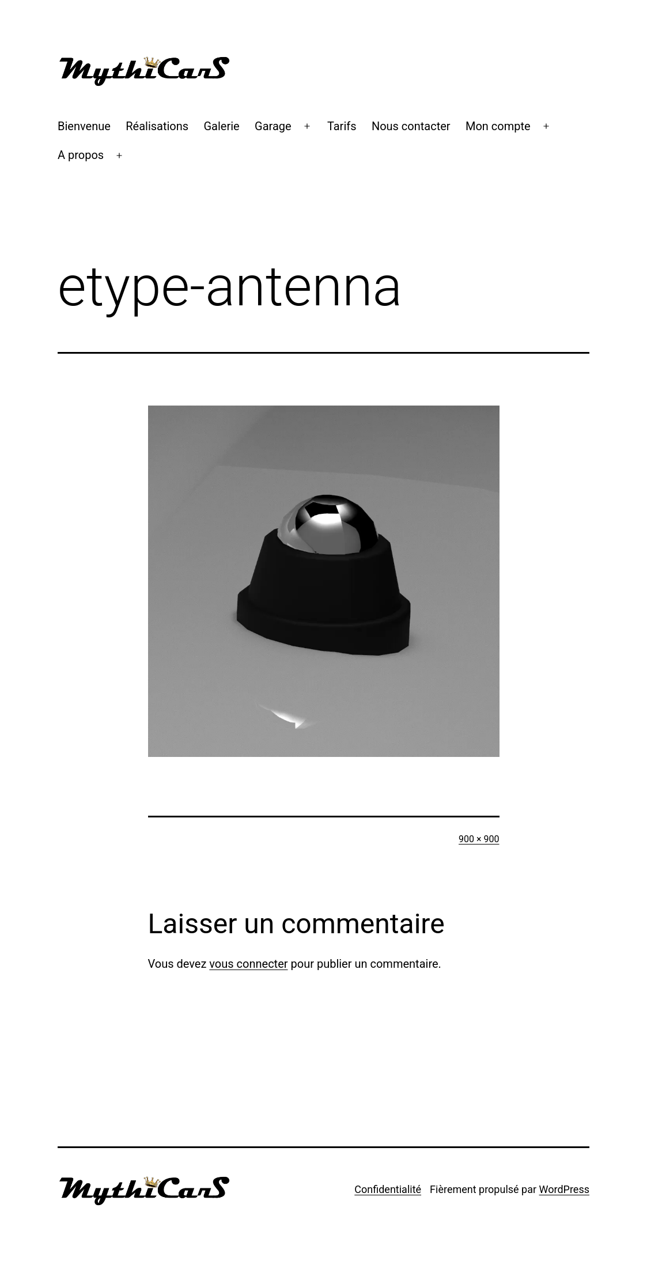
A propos (81, 155)
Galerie (222, 126)
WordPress (564, 1189)
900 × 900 (479, 839)
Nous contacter (411, 126)
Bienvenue (84, 126)
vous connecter (248, 964)
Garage (273, 126)
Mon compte (498, 126)
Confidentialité (387, 1189)
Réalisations (157, 126)
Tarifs (342, 126)
